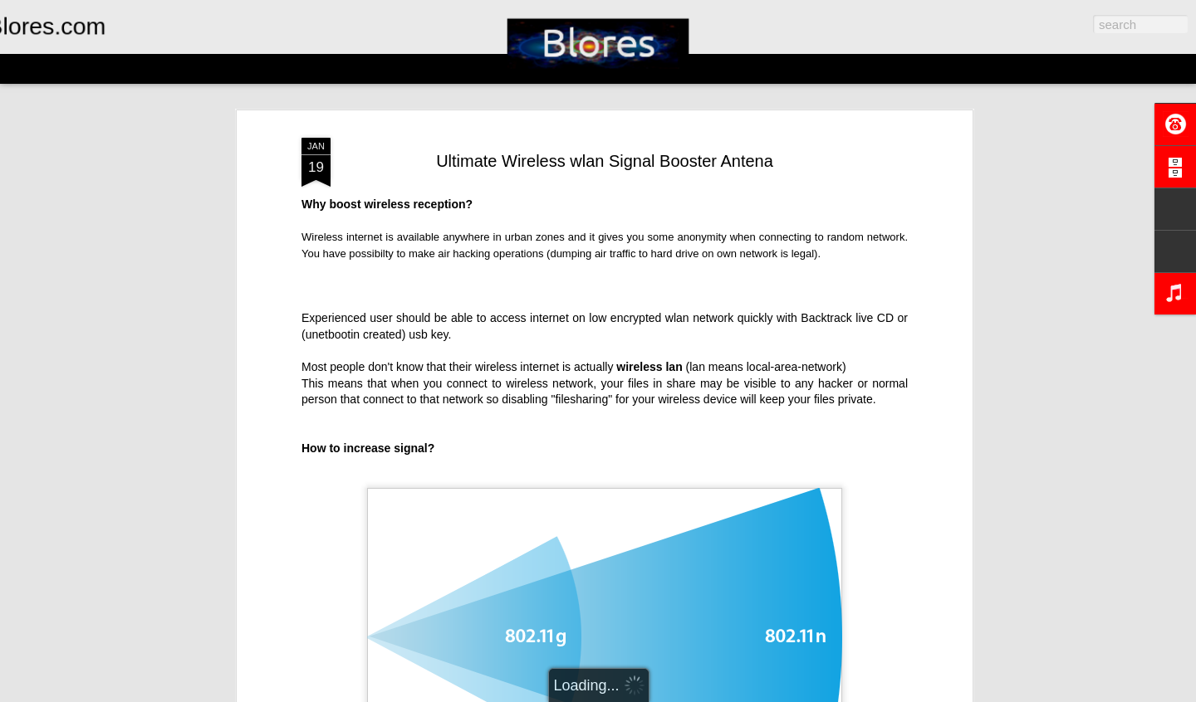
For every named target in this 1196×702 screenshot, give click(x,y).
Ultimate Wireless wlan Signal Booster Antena (604, 161)
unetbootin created (354, 334)
